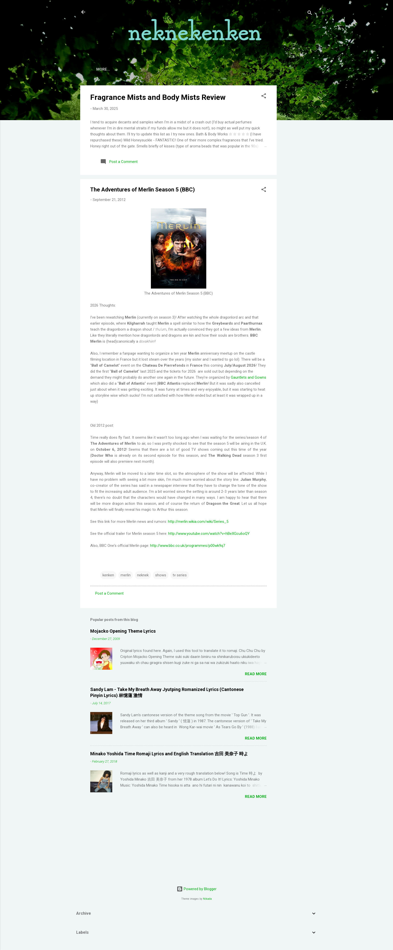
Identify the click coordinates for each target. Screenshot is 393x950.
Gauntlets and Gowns (248, 377)
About (122, 69)
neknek (143, 575)
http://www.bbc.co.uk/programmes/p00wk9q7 (187, 545)
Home (101, 69)
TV (168, 69)
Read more (256, 674)
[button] (264, 97)
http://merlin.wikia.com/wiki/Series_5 (198, 521)
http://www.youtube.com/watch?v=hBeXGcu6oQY (209, 533)
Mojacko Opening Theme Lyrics (123, 631)
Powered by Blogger (197, 889)
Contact (147, 69)
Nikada (207, 898)
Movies (187, 69)
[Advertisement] (297, 160)
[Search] (310, 13)
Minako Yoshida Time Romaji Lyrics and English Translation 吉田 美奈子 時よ (169, 753)
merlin (126, 575)
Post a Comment (109, 593)
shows (160, 575)
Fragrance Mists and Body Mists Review (158, 97)
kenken (108, 575)
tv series (180, 575)
